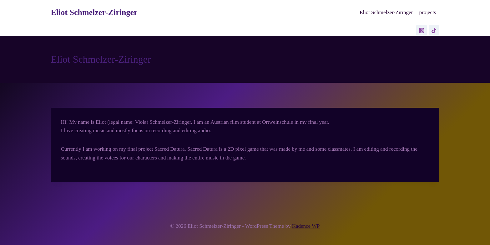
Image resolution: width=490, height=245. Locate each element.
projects (427, 12)
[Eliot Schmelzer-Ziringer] (94, 12)
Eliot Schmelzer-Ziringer (386, 12)
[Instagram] (421, 30)
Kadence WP (306, 226)
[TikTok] (434, 30)
